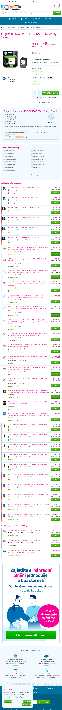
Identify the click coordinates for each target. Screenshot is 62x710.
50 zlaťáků (29, 467)
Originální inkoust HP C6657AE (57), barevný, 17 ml (23, 208)
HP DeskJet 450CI (38, 159)
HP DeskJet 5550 (38, 167)
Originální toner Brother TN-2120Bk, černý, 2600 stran (24, 530)
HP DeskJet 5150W (38, 164)
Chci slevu (43, 702)
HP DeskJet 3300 (10, 151)
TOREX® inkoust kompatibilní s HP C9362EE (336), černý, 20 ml (27, 454)
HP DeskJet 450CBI (10, 159)
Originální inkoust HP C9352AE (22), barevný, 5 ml (23, 227)
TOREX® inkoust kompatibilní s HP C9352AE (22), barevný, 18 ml (28, 474)
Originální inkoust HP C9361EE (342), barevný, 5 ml (23, 237)
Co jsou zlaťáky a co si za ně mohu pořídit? (45, 62)
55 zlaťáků (29, 447)
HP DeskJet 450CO (10, 162)
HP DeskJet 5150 (10, 164)
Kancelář (50, 19)
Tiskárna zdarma (31, 23)
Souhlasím (8, 701)
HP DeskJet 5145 (38, 162)
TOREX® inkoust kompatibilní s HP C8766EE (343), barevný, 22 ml (28, 514)
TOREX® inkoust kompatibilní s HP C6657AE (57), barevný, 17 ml (28, 494)
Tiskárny (37, 19)
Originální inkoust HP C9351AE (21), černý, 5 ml (22, 198)
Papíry (23, 19)
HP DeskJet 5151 (10, 167)
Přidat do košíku (50, 93)
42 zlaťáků (30, 487)
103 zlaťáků (30, 497)
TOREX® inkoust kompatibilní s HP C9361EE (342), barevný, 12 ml (28, 504)
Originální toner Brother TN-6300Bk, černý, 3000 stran (24, 540)
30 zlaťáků (29, 427)
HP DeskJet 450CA (38, 156)
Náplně (11, 19)
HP (18, 27)
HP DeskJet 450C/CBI (11, 156)
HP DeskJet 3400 (38, 151)
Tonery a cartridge (11, 27)
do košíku (55, 193)
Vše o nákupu (56, 2)
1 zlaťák (28, 190)
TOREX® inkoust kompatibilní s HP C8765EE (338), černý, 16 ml (27, 464)
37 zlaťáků (29, 437)
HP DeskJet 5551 (10, 170)
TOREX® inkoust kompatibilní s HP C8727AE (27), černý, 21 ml (27, 435)
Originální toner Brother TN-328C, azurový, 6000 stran (24, 550)
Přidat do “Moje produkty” (46, 102)
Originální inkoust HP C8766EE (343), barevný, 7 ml (23, 217)
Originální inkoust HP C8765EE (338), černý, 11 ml (23, 188)
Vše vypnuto (26, 704)
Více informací (25, 698)
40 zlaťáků (30, 506)
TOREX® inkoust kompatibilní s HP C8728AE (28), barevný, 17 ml (28, 484)
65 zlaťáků (30, 516)
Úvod (4, 27)
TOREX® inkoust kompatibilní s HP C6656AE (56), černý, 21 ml (27, 444)
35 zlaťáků (29, 457)
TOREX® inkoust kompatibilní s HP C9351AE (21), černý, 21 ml (27, 425)
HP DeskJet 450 (9, 153)
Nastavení (27, 701)
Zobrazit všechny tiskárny (31, 175)
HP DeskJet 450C (38, 153)
